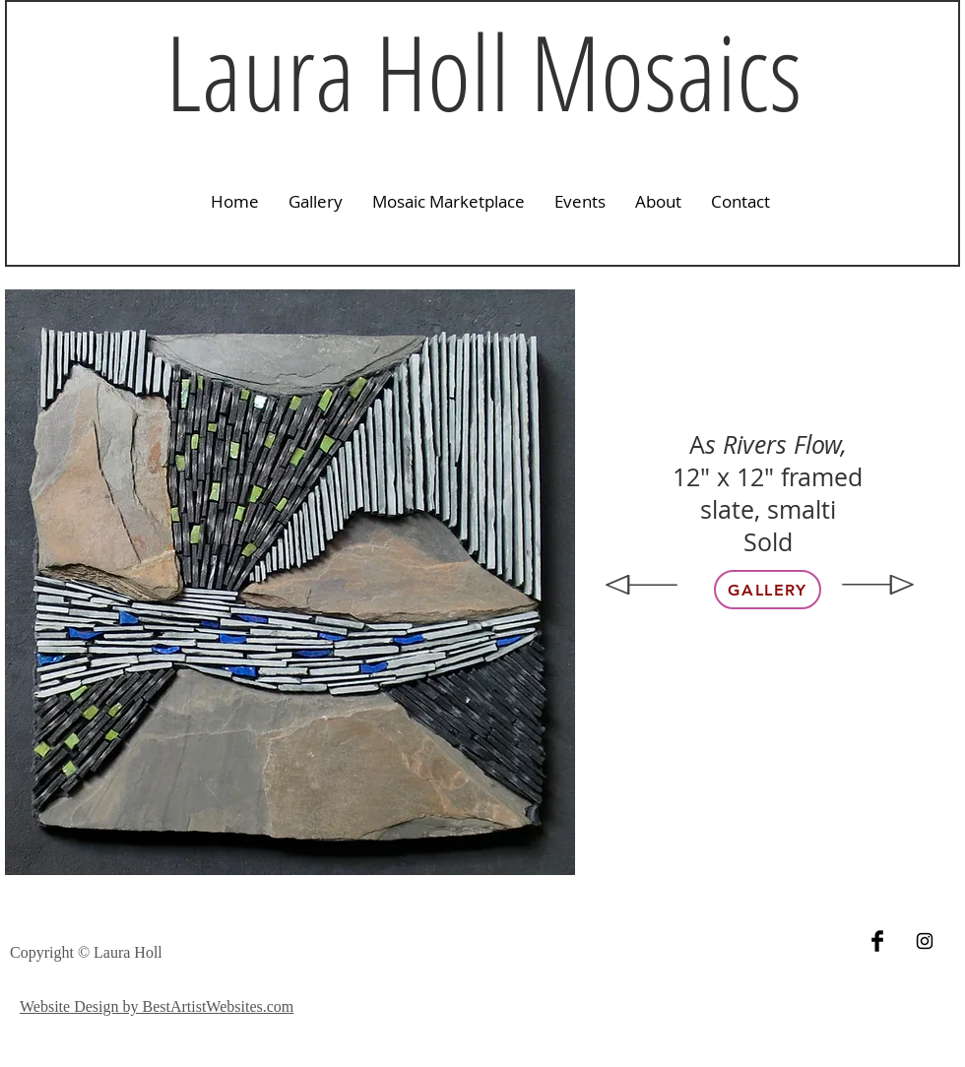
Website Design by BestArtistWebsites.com (156, 1006)
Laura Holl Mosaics (483, 71)
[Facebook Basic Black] (877, 941)
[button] (315, 202)
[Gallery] (767, 589)
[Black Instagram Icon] (924, 941)
